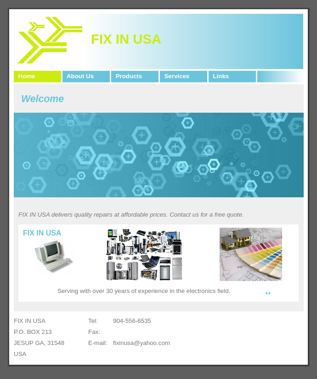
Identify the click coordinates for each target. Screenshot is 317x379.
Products (127, 76)
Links (219, 76)
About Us (78, 76)
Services (175, 76)
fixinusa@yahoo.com (141, 342)
